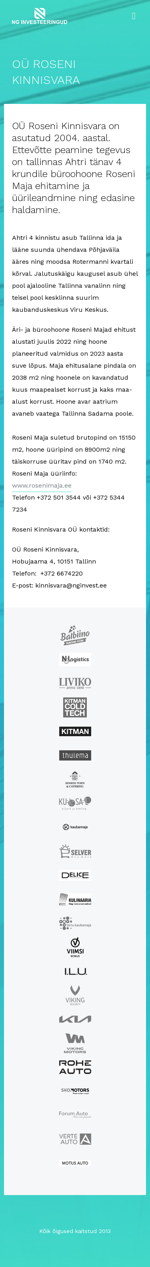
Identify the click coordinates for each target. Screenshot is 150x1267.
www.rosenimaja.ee (42, 485)
